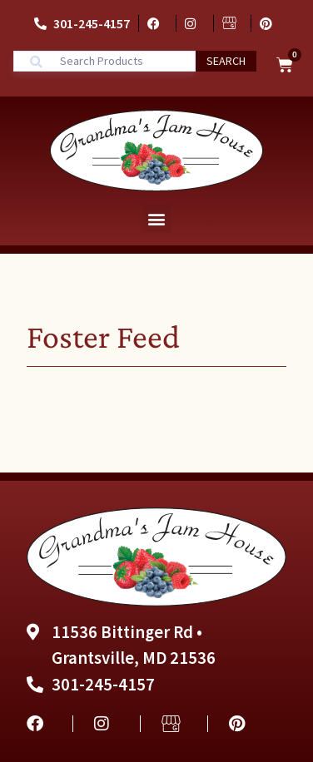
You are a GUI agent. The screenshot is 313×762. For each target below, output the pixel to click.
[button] (157, 218)
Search (226, 60)
